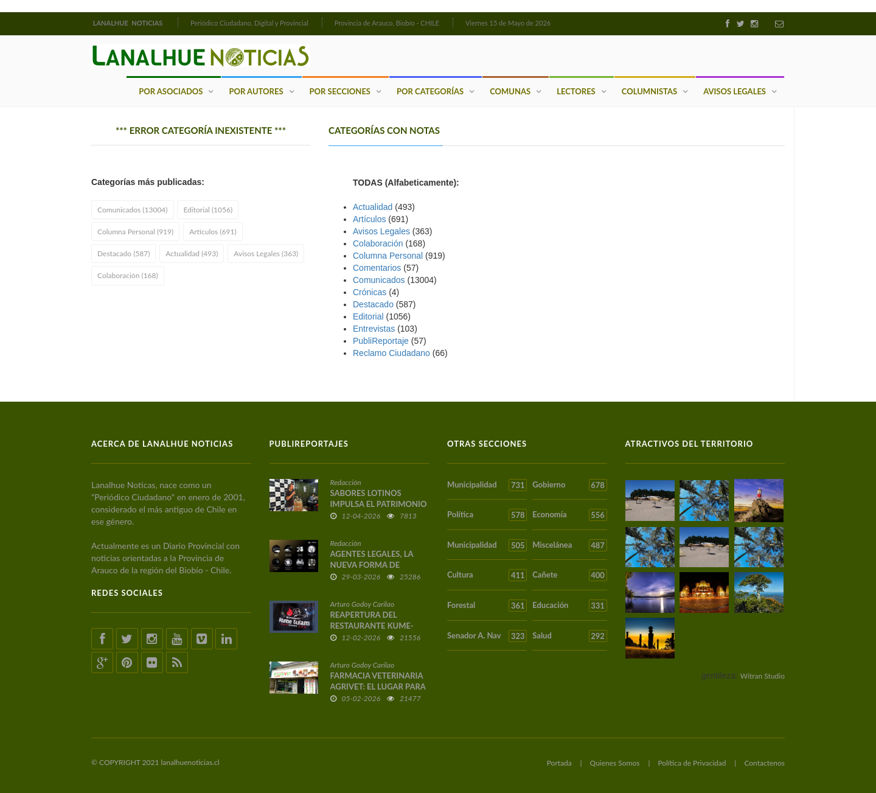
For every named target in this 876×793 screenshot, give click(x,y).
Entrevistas (374, 329)
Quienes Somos (615, 762)
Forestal (487, 605)
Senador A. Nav (487, 636)
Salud (569, 636)
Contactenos (764, 762)
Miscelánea (569, 545)
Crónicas (369, 292)
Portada (559, 762)
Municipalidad (487, 485)
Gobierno (569, 485)
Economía (569, 515)
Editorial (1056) (207, 209)
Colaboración (378, 243)
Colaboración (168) (127, 275)
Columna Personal (388, 255)
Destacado (373, 304)
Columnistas (649, 91)
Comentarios (377, 268)
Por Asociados (171, 91)
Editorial (368, 316)
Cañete (569, 575)
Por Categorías (430, 91)
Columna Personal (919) (135, 231)
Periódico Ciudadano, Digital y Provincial (249, 23)
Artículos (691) (212, 231)
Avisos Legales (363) (266, 253)
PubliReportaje (381, 341)
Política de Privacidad (692, 762)
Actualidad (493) (191, 253)
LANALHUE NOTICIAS (128, 23)
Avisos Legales (734, 91)
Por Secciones (340, 91)
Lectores (576, 91)
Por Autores (256, 91)
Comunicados (379, 280)
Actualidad (372, 207)
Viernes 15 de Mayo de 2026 (508, 23)
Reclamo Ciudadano (391, 353)
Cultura (487, 575)
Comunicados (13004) (132, 209)
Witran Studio (762, 675)
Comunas (510, 91)
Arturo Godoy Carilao (362, 604)
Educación (569, 605)
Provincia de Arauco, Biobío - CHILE (387, 23)
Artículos (369, 219)
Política (487, 515)
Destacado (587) (123, 253)
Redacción (345, 482)
